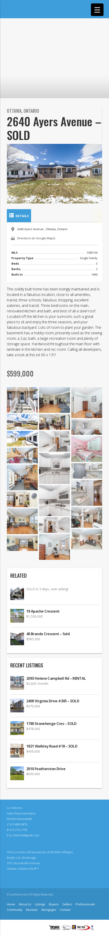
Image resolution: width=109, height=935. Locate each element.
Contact (65, 910)
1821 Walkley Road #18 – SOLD (51, 746)
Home (11, 904)
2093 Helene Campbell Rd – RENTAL (56, 678)
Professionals (85, 904)
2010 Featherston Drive (45, 768)
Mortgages (48, 910)
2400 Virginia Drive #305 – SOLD (52, 701)
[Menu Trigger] (97, 9)
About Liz (25, 904)
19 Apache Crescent (42, 611)
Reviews (32, 910)
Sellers (67, 904)
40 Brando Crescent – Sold (48, 634)
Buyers (54, 904)
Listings (40, 904)
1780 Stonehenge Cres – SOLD (51, 723)
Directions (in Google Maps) (36, 238)
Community (14, 910)
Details (19, 215)
